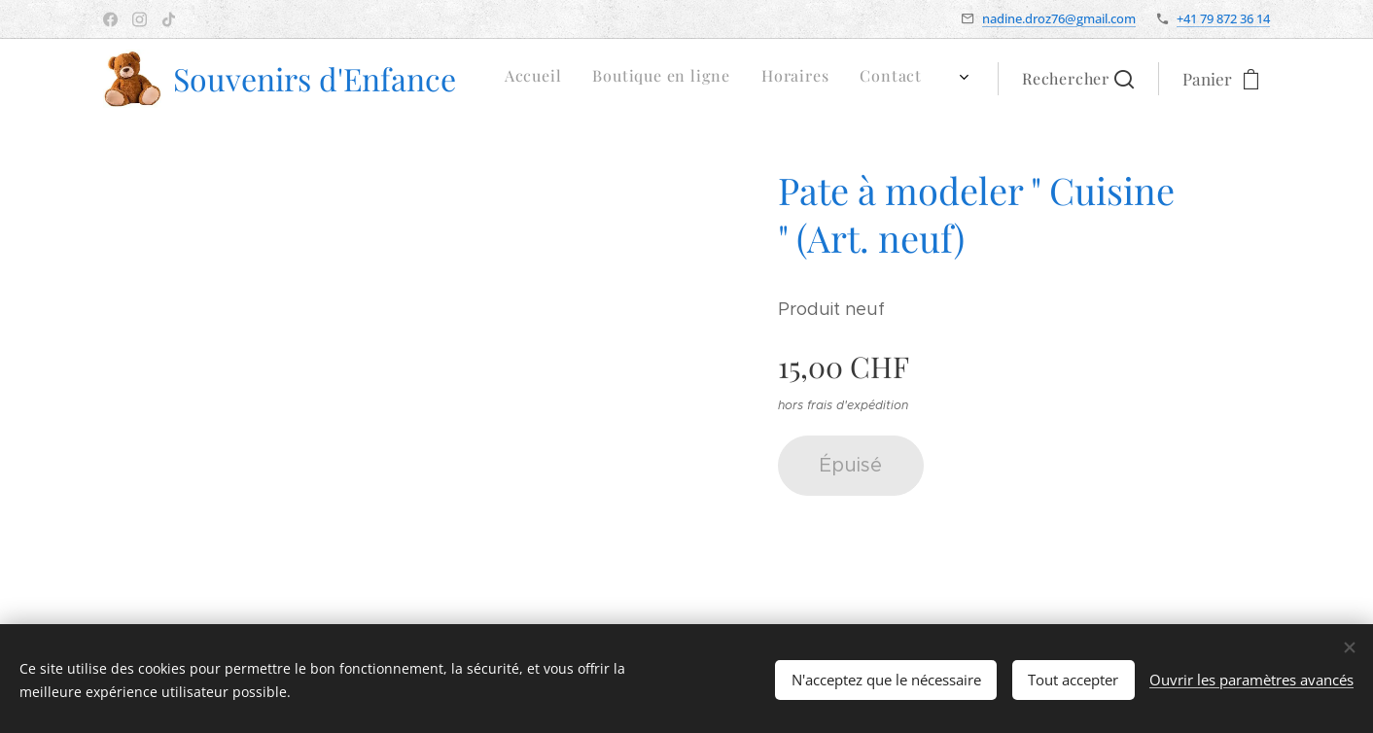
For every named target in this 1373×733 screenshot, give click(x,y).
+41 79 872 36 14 (1223, 18)
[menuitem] (750, 78)
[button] (1078, 78)
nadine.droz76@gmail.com (1059, 18)
